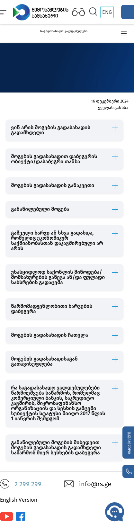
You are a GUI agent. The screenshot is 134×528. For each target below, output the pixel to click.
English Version (18, 499)
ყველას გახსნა (113, 107)
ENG (107, 12)
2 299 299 (27, 484)
